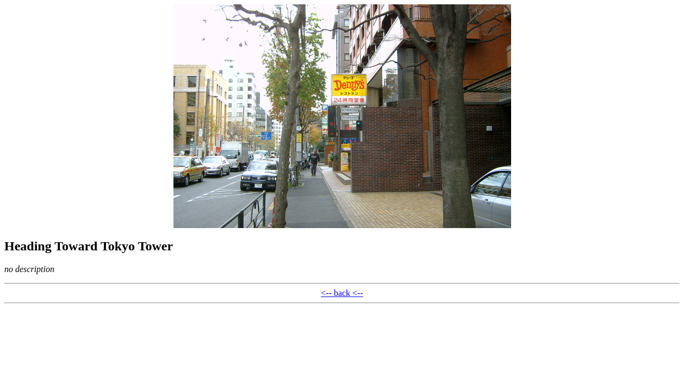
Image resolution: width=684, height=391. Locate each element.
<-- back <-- (342, 293)
